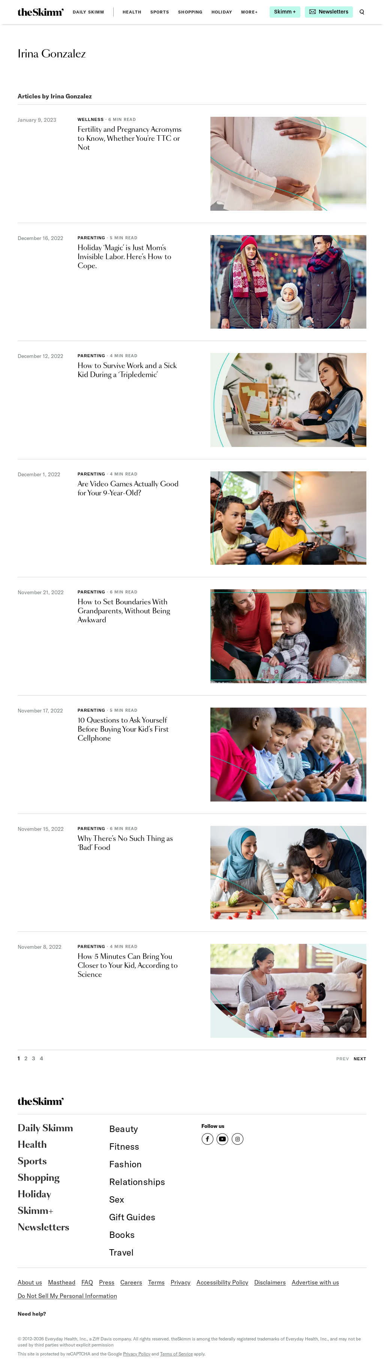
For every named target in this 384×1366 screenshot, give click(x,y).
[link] (41, 12)
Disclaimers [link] (270, 1282)
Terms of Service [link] (176, 1354)
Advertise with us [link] (315, 1282)
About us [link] (30, 1282)
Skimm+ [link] (35, 1211)
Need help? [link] (32, 1313)
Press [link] (106, 1282)
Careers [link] (131, 1282)
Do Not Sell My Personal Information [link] (67, 1296)
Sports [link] (160, 12)
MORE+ (249, 12)
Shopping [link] (190, 12)
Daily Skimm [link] (88, 12)
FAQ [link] (87, 1282)
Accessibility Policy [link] (222, 1282)
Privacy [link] (180, 1282)
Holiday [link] (222, 12)
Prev (342, 1059)
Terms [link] (156, 1282)
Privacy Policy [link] (136, 1354)
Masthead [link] (61, 1282)
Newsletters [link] (43, 1227)
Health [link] (132, 12)
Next (360, 1059)
